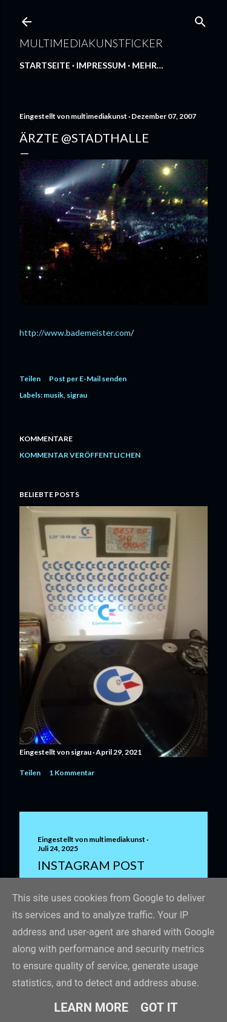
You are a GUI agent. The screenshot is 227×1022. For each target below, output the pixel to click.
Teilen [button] (30, 378)
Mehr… (147, 65)
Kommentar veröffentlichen (79, 454)
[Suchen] (200, 19)
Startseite (44, 65)
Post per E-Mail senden (88, 378)
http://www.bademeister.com (75, 332)
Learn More (91, 1007)
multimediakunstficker (91, 43)
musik (54, 394)
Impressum (101, 65)
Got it (159, 1007)
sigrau (77, 394)
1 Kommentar (71, 772)
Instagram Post (91, 865)
